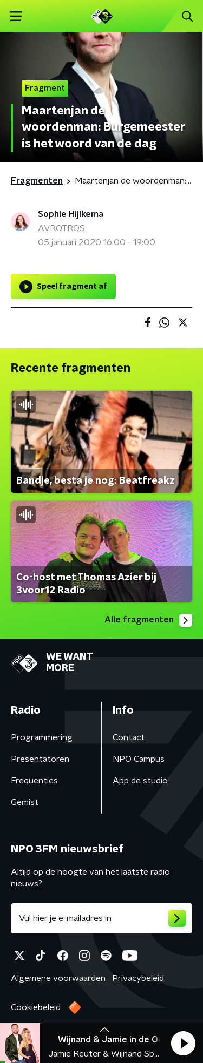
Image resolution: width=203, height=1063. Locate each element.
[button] (183, 1043)
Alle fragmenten (148, 620)
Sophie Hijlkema (70, 214)
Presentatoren (40, 759)
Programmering (42, 737)
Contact (129, 737)
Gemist (24, 802)
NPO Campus (139, 759)
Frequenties (34, 780)
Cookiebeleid (36, 1007)
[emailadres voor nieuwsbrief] (101, 918)
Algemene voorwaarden (58, 978)
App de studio (140, 780)
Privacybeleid (138, 978)
